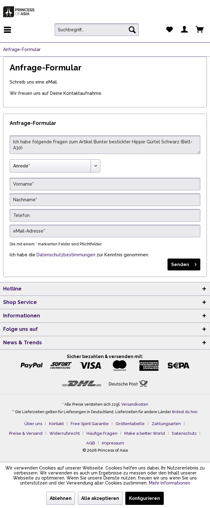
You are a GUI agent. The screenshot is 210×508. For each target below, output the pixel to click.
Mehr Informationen (169, 482)
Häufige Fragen (102, 433)
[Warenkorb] (200, 29)
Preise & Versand (25, 433)
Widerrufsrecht (64, 433)
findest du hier (184, 412)
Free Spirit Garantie (90, 423)
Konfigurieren (144, 498)
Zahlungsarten (166, 423)
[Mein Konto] (184, 29)
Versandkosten (134, 404)
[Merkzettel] (169, 29)
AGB (90, 443)
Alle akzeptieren (100, 498)
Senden (184, 263)
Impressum (113, 443)
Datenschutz (184, 433)
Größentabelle (130, 423)
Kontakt (56, 423)
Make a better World (144, 433)
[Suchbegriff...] (97, 29)
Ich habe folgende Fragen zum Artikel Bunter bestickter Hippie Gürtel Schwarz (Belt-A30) (105, 145)
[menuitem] (9, 29)
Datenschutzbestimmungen (66, 254)
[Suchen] (132, 29)
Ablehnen (61, 498)
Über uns (33, 423)
